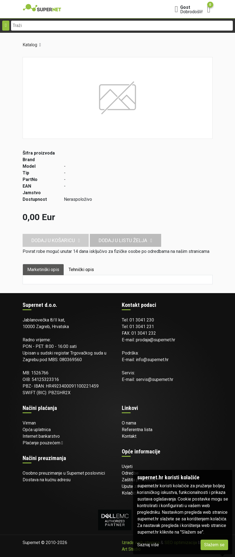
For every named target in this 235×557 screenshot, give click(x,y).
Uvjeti (127, 466)
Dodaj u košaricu (55, 240)
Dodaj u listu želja (125, 240)
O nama (129, 423)
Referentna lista (137, 429)
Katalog (30, 44)
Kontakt (129, 436)
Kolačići (129, 493)
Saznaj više (148, 544)
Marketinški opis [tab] (43, 269)
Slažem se (214, 544)
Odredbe (130, 473)
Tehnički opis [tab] (81, 269)
